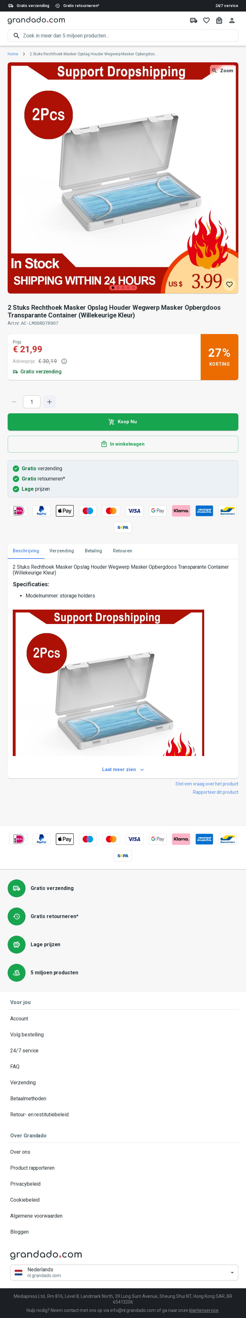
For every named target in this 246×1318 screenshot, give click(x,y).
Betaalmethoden (123, 1098)
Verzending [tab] (61, 550)
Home (13, 54)
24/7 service (226, 6)
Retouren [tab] (122, 550)
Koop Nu (123, 421)
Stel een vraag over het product (206, 783)
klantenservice (203, 1310)
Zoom (223, 71)
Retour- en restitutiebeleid (123, 1114)
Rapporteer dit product (215, 791)
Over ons (123, 1152)
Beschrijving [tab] (26, 550)
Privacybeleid (123, 1184)
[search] (130, 35)
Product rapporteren (123, 1168)
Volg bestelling (123, 1034)
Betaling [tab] (93, 550)
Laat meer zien (123, 769)
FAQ (123, 1066)
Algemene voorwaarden (123, 1216)
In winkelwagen (123, 444)
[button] (124, 1272)
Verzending (123, 1082)
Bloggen (123, 1232)
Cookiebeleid (123, 1200)
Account (123, 1018)
